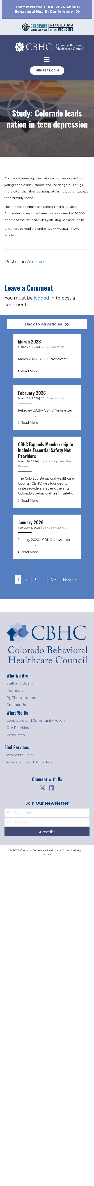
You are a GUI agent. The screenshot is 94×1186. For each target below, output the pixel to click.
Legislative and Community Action (36, 720)
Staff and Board (20, 683)
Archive (35, 261)
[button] (42, 788)
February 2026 (32, 392)
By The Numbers (21, 698)
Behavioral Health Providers (28, 762)
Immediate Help (19, 755)
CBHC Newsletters (52, 346)
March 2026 (29, 341)
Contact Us (16, 705)
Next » (70, 579)
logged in (44, 298)
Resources (16, 735)
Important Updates (52, 461)
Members (15, 690)
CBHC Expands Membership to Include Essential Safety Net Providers (45, 450)
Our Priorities (18, 728)
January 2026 (31, 522)
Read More (28, 371)
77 (54, 579)
